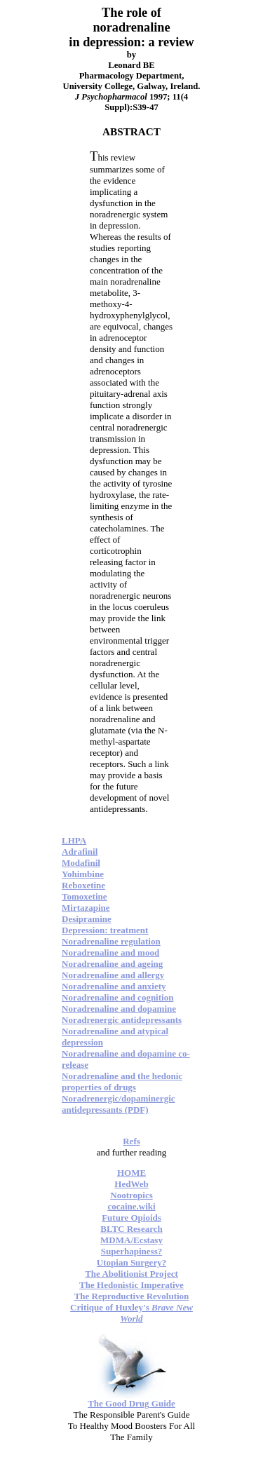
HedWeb (131, 1184)
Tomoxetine (84, 896)
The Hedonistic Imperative (131, 1285)
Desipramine (87, 919)
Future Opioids (131, 1217)
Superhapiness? (131, 1251)
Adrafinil (79, 851)
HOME (131, 1172)
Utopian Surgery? (131, 1262)
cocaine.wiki (131, 1206)
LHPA (74, 840)
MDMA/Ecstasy (131, 1240)
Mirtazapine (86, 907)
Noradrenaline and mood (110, 952)
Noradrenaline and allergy (113, 975)
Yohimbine (83, 874)
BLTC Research (131, 1228)
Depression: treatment (105, 930)
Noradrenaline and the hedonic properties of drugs (122, 1081)
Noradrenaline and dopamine (119, 1008)
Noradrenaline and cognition (117, 997)
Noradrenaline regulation (111, 941)
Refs (131, 1141)
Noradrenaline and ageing (112, 963)
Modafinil (81, 862)
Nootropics (131, 1195)
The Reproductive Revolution (131, 1296)
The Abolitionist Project (131, 1273)
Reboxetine (83, 885)
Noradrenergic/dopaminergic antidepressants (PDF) (118, 1104)
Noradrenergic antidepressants (122, 1020)
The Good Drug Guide (131, 1403)
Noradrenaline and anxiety (114, 986)
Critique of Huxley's (131, 1313)
